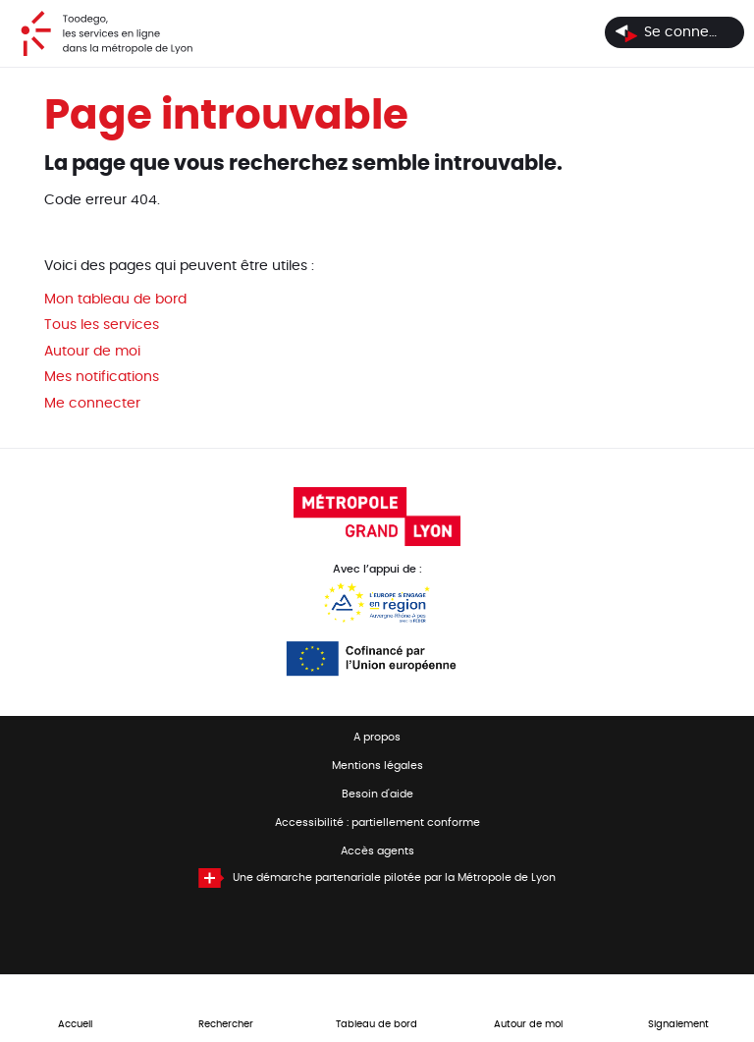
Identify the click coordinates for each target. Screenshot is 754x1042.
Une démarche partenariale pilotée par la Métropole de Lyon (394, 878)
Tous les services (101, 325)
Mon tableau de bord (115, 299)
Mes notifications (101, 377)
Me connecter (92, 404)
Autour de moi (92, 351)
